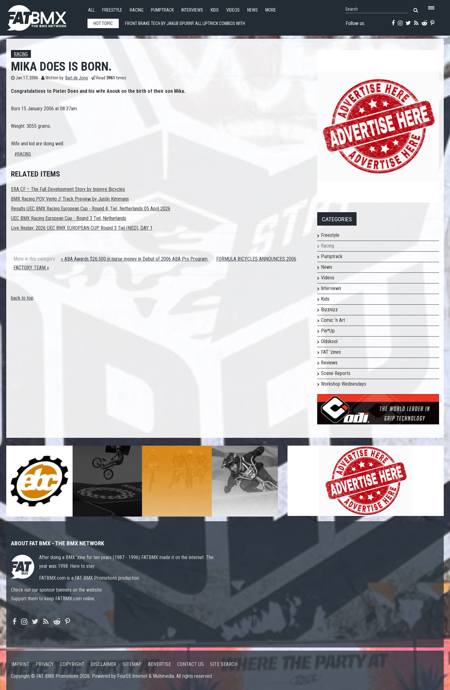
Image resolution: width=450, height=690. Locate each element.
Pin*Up (328, 331)
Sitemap (132, 664)
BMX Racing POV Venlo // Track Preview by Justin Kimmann (70, 199)
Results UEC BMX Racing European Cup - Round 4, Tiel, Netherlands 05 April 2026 (90, 209)
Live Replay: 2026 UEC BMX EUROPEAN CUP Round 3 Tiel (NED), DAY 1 (81, 228)
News (252, 10)
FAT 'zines (331, 352)
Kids (215, 10)
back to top (22, 298)
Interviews (192, 10)
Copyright (72, 664)
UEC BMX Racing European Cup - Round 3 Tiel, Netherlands (68, 218)
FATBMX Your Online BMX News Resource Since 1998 (43, 16)
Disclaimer (103, 664)
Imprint (20, 664)
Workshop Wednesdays (343, 384)
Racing (136, 10)
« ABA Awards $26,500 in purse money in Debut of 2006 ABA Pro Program (135, 259)
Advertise (159, 664)
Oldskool (329, 341)
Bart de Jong (76, 78)
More (270, 10)
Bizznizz (329, 309)
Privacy (45, 664)
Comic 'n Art (333, 320)
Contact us (190, 664)
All (91, 10)
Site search (224, 664)
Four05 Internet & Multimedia (145, 676)
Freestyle (112, 10)
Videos (233, 10)
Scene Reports (335, 373)
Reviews (329, 363)
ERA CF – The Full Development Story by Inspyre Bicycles (68, 189)
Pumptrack (162, 10)
